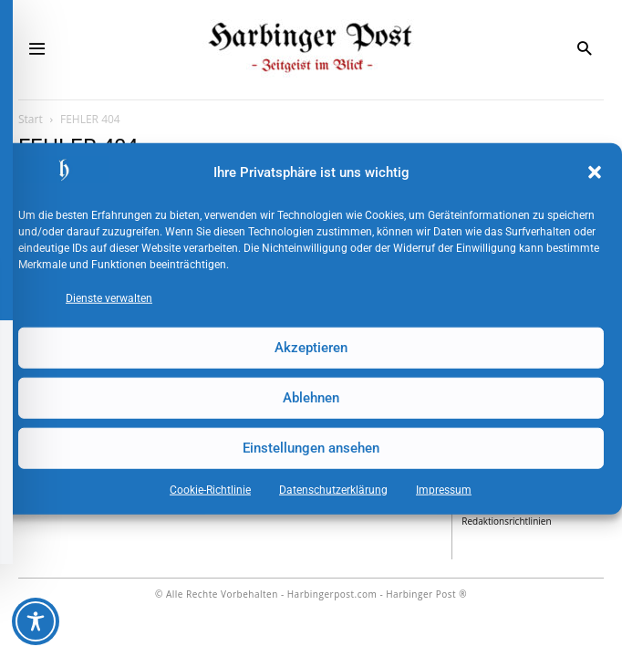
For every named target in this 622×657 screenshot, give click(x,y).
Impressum (444, 489)
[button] (595, 172)
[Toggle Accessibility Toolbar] (35, 621)
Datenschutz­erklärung (333, 489)
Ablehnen (311, 398)
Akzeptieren (311, 347)
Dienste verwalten (109, 297)
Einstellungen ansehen (311, 448)
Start (30, 119)
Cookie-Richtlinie (210, 489)
